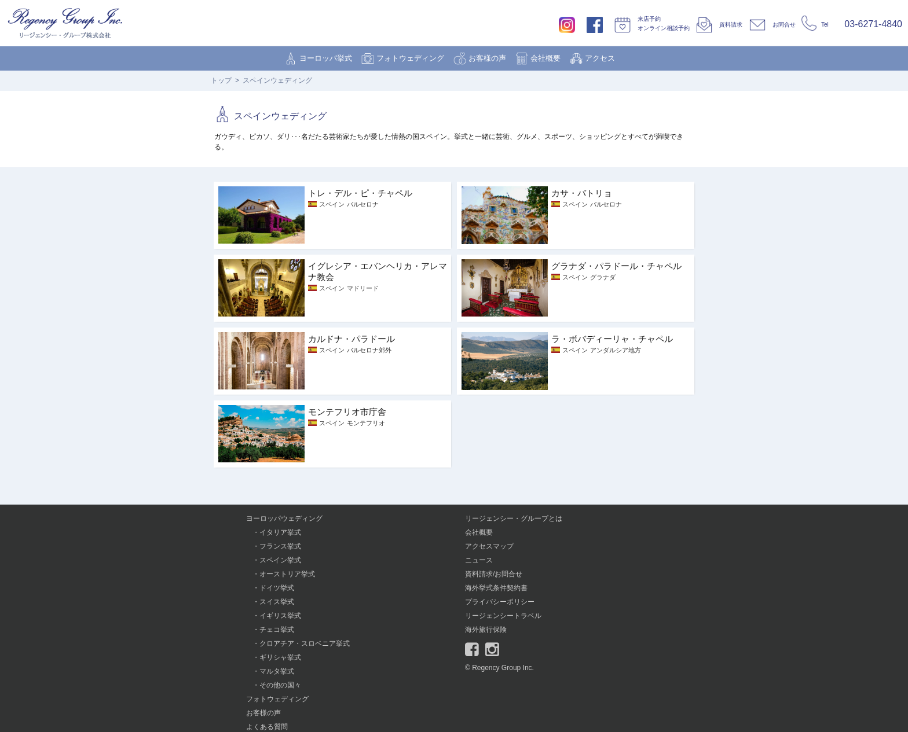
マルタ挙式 (276, 671)
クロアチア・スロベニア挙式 (304, 643)
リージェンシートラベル (503, 616)
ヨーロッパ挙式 (325, 58)
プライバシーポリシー (499, 602)
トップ (221, 80)
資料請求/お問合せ (493, 574)
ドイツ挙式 (276, 588)
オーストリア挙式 (287, 574)
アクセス (600, 58)
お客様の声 (487, 58)
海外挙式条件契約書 (496, 588)
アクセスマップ (489, 546)
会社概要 (545, 58)
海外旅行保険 (486, 630)
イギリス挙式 (280, 616)
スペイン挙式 (280, 560)
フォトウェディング (410, 58)
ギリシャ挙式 (280, 657)
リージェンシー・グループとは (513, 518)
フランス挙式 (280, 546)
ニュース (479, 560)
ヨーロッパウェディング (284, 518)
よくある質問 (267, 727)
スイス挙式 (276, 602)
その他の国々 (280, 685)
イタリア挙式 (280, 532)
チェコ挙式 (276, 630)
